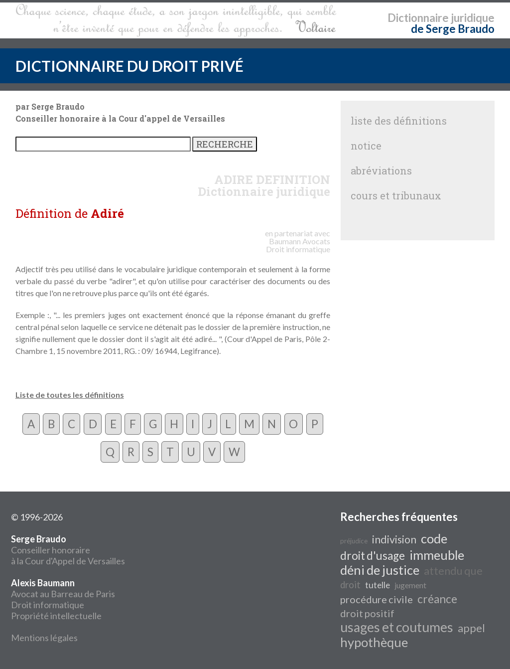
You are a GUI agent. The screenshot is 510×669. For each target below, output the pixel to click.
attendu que (453, 570)
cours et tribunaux (396, 195)
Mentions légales (44, 637)
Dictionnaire (418, 17)
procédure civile (376, 599)
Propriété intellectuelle (56, 615)
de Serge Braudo (453, 28)
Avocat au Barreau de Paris (63, 593)
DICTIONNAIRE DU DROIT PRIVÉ (129, 66)
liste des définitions (399, 120)
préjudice (354, 541)
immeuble (436, 554)
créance (437, 599)
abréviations (381, 170)
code (434, 538)
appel (471, 628)
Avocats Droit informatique (298, 245)
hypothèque (374, 642)
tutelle (377, 585)
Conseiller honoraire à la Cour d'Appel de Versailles (68, 549)
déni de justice (379, 569)
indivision (394, 539)
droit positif (367, 613)
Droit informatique (47, 604)
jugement (410, 585)
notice (366, 145)
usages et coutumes (396, 627)
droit (350, 584)
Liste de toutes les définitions (69, 394)
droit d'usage (372, 555)
